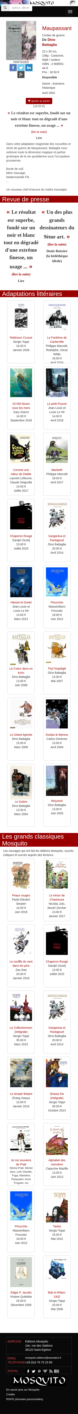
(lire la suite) (39, 132)
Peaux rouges (21, 895)
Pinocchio (57, 602)
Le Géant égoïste (21, 734)
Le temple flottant (21, 1093)
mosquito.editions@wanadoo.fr (43, 1357)
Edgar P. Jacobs (21, 1292)
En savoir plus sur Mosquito (23, 1389)
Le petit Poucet (57, 403)
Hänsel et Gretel (21, 602)
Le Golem (21, 801)
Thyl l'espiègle (57, 668)
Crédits (10, 1394)
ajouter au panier (39, 101)
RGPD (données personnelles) (24, 1399)
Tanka (57, 1226)
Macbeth (57, 470)
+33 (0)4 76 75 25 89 (38, 1362)
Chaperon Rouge (21, 536)
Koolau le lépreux (57, 734)
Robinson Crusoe (21, 337)
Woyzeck (57, 800)
